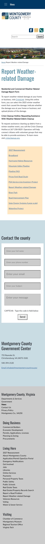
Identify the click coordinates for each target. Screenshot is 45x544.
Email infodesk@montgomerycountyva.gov (19, 368)
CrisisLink (20, 100)
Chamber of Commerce (12, 519)
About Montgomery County (14, 456)
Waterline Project (16, 209)
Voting (5, 502)
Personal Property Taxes (13, 479)
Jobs (5, 467)
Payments (7, 476)
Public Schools (9, 485)
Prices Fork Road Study (18, 177)
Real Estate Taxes (10, 487)
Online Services (9, 473)
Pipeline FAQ (14, 171)
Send (22, 317)
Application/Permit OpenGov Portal (18, 459)
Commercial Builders (11, 427)
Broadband (13, 156)
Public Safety (8, 482)
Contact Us (6, 407)
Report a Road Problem (12, 493)
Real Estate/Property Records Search (18, 490)
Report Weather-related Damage (22, 187)
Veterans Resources (11, 499)
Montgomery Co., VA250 (11, 413)
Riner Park (13, 193)
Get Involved (8, 464)
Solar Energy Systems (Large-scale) (23, 203)
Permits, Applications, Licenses (16, 433)
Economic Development (13, 430)
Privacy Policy (7, 410)
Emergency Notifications (13, 461)
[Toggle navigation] (5, 4)
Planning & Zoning (10, 436)
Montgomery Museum (12, 522)
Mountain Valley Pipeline (19, 166)
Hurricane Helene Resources (20, 161)
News (3, 62)
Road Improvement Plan (19, 198)
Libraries (6, 470)
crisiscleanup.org (12, 138)
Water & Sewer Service (12, 505)
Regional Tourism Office (13, 525)
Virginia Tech (8, 527)
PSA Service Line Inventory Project (23, 182)
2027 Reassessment (17, 150)
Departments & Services (11, 399)
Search (40, 36)
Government (6, 402)
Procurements (9, 439)
